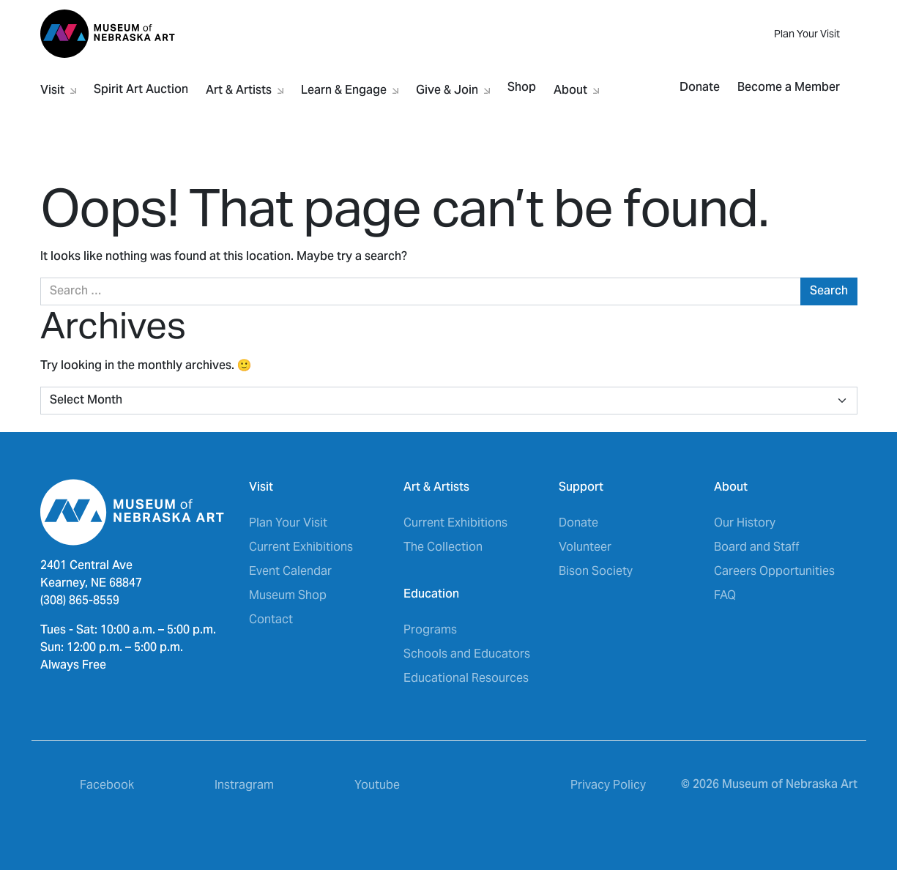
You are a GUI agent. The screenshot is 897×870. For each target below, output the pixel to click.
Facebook (107, 784)
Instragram (244, 784)
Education (431, 594)
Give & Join (453, 88)
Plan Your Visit (807, 33)
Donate (700, 87)
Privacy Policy (608, 784)
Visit (58, 88)
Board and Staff (757, 546)
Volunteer (585, 546)
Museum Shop (288, 595)
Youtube (377, 784)
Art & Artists (244, 88)
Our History (744, 522)
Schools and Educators (466, 653)
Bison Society (596, 571)
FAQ (725, 595)
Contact (271, 619)
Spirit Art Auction (141, 90)
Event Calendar (290, 571)
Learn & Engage (349, 88)
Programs (430, 629)
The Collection (443, 546)
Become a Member (788, 87)
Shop (521, 87)
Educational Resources (466, 677)
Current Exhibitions (301, 546)
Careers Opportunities (774, 571)
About (576, 88)
